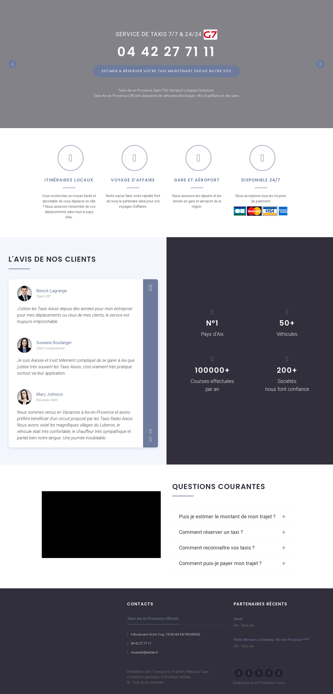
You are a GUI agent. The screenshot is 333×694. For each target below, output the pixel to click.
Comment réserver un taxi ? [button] (211, 532)
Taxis (205, 672)
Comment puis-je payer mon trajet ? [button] (220, 563)
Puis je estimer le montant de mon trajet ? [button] (227, 517)
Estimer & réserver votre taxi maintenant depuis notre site (167, 71)
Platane (192, 672)
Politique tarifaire (178, 677)
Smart (238, 619)
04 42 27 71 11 (166, 52)
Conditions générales (143, 677)
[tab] (231, 517)
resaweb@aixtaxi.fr (145, 652)
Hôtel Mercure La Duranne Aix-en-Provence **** (262, 640)
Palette (178, 672)
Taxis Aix (247, 625)
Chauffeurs (135, 672)
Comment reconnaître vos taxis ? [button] (217, 548)
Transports (161, 672)
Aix (148, 672)
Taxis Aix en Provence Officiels (153, 618)
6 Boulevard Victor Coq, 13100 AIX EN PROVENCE (168, 634)
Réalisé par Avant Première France (259, 683)
